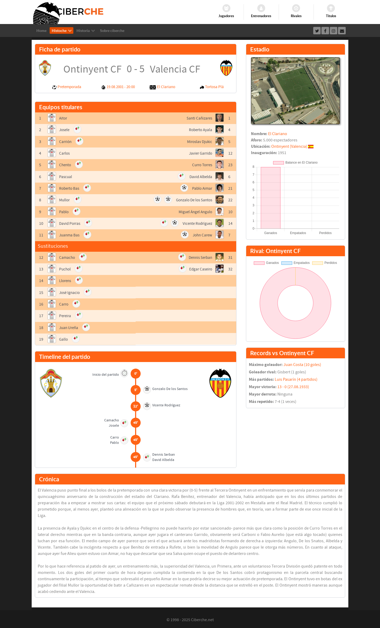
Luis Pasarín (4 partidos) (296, 379)
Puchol (65, 268)
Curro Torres (200, 164)
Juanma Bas (70, 234)
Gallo (63, 337)
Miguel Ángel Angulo (194, 211)
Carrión (66, 141)
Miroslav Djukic (198, 141)
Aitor (63, 118)
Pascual (66, 176)
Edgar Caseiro (200, 268)
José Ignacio (70, 291)
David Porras (70, 222)
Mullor (65, 199)
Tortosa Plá (214, 87)
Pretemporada (69, 87)
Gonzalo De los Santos (192, 199)
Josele (65, 129)
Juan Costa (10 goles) (302, 364)
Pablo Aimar (201, 187)
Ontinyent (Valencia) (289, 146)
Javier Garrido (199, 153)
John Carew (201, 234)
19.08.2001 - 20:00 (121, 87)
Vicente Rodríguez (196, 222)
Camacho (67, 256)
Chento (65, 164)
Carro (64, 303)
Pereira (65, 314)
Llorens (66, 279)
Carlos (64, 153)
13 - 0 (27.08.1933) (293, 386)
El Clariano (166, 87)
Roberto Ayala (199, 129)
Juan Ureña (69, 326)
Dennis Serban (199, 256)
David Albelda (200, 176)
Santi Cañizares (198, 118)
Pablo (64, 211)
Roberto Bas (70, 187)
